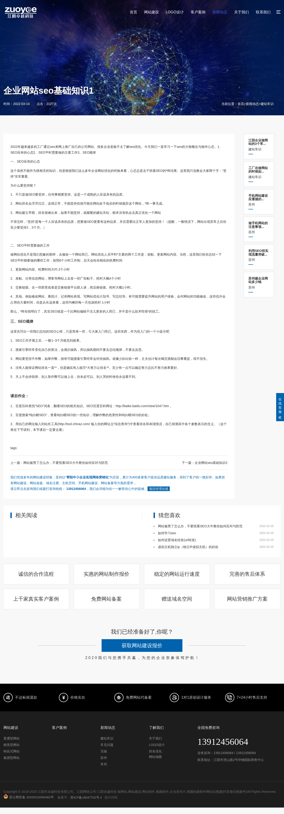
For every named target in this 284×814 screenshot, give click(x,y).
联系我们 (263, 12)
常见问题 (106, 751)
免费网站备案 (107, 604)
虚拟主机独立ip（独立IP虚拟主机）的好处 (188, 547)
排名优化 (155, 758)
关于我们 (241, 12)
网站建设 (151, 12)
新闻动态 (219, 12)
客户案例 (198, 12)
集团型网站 (11, 764)
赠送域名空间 (177, 604)
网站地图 (155, 763)
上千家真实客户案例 (36, 604)
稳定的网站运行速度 (177, 576)
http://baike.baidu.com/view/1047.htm (142, 406)
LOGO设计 (175, 12)
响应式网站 (11, 758)
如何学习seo (167, 533)
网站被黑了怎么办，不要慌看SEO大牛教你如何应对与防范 (65, 463)
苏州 (258, 200)
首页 (133, 12)
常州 (103, 770)
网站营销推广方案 (248, 604)
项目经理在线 (158, 489)
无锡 (103, 758)
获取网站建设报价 (142, 652)
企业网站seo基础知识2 (211, 463)
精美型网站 (11, 751)
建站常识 (267, 104)
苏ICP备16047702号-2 (87, 804)
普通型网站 (11, 745)
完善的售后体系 (247, 576)
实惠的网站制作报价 (107, 576)
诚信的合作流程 (36, 576)
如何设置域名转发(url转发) (177, 540)
